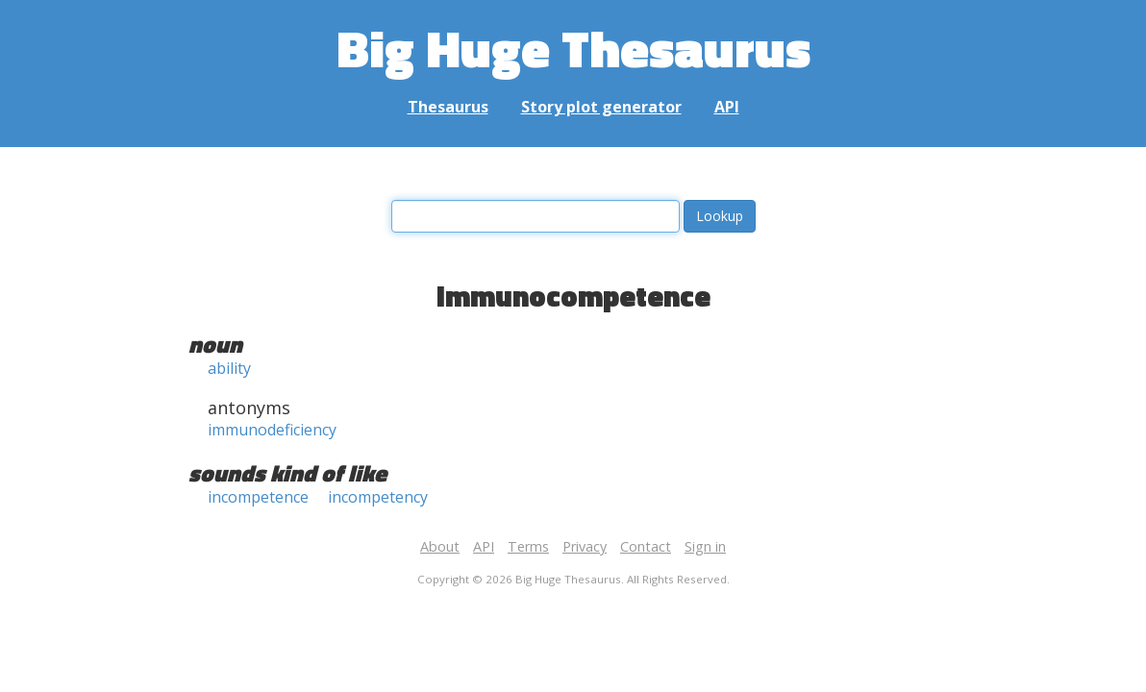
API (726, 106)
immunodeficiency (272, 429)
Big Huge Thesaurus (573, 47)
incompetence (258, 496)
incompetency (378, 496)
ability (229, 368)
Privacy (584, 546)
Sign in (705, 546)
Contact (645, 546)
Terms (528, 546)
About (440, 546)
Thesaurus (448, 106)
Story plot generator (601, 106)
